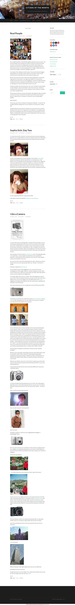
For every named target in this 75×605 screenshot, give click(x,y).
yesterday (40, 158)
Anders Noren (59, 599)
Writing (16, 20)
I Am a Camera (18, 214)
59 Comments (28, 216)
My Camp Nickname (53, 61)
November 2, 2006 (14, 132)
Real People (16, 33)
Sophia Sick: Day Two (21, 130)
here (30, 573)
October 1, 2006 (13, 216)
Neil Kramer (22, 35)
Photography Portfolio (25, 20)
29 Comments (29, 132)
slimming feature (38, 298)
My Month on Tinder (53, 59)
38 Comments (29, 35)
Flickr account (24, 266)
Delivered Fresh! (53, 51)
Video (33, 20)
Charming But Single (38, 498)
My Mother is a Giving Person (32, 198)
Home (11, 20)
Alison (40, 279)
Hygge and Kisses (53, 65)
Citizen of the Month (37, 8)
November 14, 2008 (14, 35)
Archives (39, 20)
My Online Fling (53, 63)
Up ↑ (64, 599)
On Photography (29, 254)
